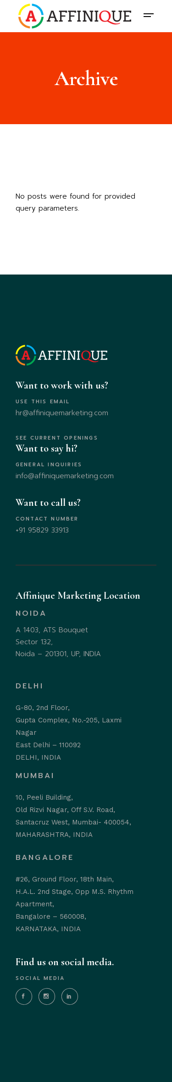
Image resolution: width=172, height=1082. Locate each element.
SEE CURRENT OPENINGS (57, 438)
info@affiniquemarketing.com (65, 476)
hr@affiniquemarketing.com (62, 413)
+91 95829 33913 (42, 530)
